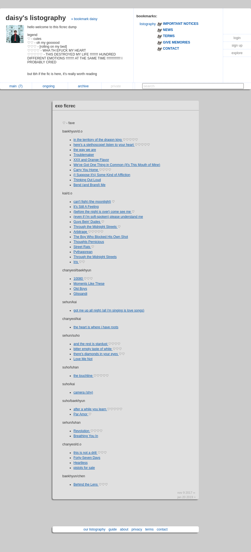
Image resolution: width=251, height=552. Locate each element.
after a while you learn (90, 409)
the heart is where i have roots (96, 327)
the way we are (85, 150)
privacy (136, 529)
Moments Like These (89, 284)
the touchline (83, 376)
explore (236, 53)
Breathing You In (86, 436)
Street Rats (82, 247)
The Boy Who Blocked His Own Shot (101, 237)
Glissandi (80, 294)
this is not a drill (86, 453)
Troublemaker (84, 155)
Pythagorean (83, 252)
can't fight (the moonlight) (92, 202)
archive (84, 86)
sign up (237, 45)
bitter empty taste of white (93, 349)
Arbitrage (81, 232)
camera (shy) (83, 392)
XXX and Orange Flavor (91, 160)
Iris (76, 262)
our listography (94, 529)
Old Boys (80, 289)
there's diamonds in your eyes (96, 354)
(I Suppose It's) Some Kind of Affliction (102, 175)
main (15, 86)
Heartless (81, 463)
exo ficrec (65, 105)
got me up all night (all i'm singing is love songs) (109, 310)
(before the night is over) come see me (103, 212)
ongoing (50, 86)
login (236, 38)
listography (148, 24)
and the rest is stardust (91, 344)
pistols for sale (84, 468)
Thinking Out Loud (87, 180)
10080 (79, 279)
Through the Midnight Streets (96, 227)
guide (112, 529)
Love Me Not (83, 359)
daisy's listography (36, 17)
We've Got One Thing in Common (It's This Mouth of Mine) (117, 165)
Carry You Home (86, 170)
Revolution (82, 431)
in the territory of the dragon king (98, 140)
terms (149, 529)
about (124, 529)
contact (162, 529)
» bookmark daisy (84, 19)
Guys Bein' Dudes (87, 222)
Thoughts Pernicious (89, 242)
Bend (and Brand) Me (90, 185)
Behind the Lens (86, 484)
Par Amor (81, 414)
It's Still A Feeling (86, 207)
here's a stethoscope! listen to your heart (104, 145)
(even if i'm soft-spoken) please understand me (108, 217)
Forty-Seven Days (87, 458)
